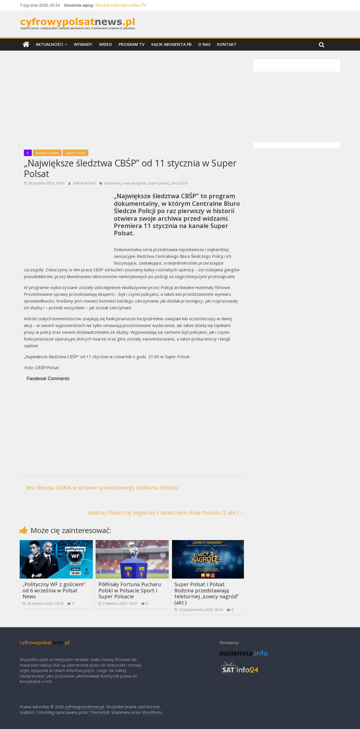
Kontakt (227, 44)
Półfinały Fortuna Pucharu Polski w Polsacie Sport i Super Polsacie (129, 590)
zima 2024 (179, 183)
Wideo (105, 44)
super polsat (158, 183)
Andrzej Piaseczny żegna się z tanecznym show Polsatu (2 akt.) (166, 512)
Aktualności (49, 44)
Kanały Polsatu (47, 152)
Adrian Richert (84, 183)
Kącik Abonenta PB (171, 44)
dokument (112, 183)
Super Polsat (76, 152)
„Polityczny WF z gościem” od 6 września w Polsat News (53, 590)
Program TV (132, 44)
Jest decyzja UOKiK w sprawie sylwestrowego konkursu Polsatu (99, 487)
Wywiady (83, 44)
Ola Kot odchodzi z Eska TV (121, 5)
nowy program (134, 183)
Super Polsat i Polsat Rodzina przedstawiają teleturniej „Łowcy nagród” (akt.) (206, 593)
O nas (204, 44)
